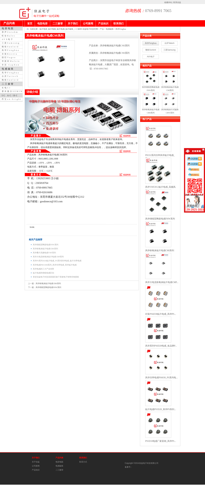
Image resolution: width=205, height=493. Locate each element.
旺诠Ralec (9, 36)
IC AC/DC (10, 95)
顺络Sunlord (150, 50)
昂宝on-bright (12, 99)
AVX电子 (150, 57)
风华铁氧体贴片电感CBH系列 (45, 249)
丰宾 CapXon (11, 65)
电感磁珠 (110, 29)
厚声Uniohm (10, 32)
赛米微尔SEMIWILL (15, 91)
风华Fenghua (120, 29)
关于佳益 (36, 462)
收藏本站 (168, 2)
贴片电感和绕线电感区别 (43, 273)
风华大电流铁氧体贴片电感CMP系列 (48, 257)
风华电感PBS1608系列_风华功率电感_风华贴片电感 (55, 265)
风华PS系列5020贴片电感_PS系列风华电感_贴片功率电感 (57, 261)
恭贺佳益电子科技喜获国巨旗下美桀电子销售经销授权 (56, 277)
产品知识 (36, 470)
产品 (102, 29)
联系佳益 (177, 2)
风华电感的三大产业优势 (43, 269)
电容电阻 (59, 462)
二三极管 (59, 470)
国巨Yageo (9, 57)
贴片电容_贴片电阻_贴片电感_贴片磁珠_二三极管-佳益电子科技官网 (69, 29)
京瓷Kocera (10, 54)
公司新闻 (36, 466)
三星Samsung (170, 50)
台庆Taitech (169, 43)
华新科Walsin (11, 61)
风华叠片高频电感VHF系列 (44, 253)
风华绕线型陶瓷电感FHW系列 (45, 245)
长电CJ (6, 88)
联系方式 (83, 462)
